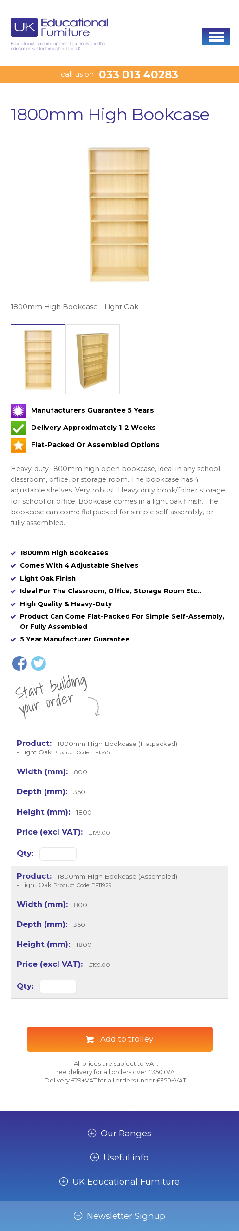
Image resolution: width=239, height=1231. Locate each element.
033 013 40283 (138, 74)
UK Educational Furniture (126, 1182)
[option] (119, 224)
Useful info (126, 1158)
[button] (216, 36)
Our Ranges (126, 1133)
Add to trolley (126, 1038)
